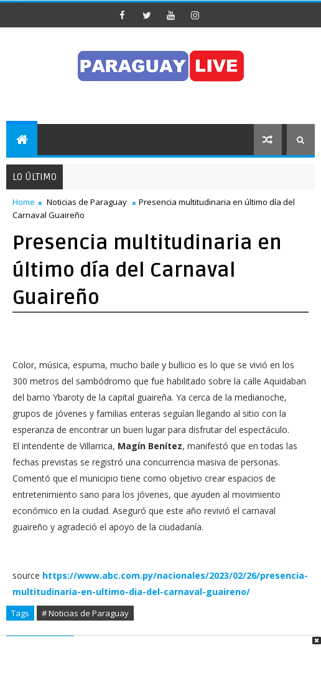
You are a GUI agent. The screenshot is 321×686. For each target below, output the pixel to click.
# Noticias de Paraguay (85, 613)
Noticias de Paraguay (87, 201)
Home (23, 201)
